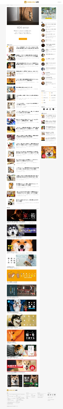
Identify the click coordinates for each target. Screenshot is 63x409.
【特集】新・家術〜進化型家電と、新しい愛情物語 (20, 399)
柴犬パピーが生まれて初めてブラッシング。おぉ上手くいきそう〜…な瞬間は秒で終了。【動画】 (27, 120)
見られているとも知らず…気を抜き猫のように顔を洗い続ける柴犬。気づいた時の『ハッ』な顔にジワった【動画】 (27, 152)
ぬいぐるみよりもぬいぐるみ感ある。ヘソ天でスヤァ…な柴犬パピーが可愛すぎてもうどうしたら (27, 160)
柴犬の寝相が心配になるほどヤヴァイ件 (24, 87)
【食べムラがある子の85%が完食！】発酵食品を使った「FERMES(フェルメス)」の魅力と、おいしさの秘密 (27, 192)
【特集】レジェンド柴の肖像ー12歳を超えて (11, 399)
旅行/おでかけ (44, 97)
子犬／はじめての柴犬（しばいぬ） (11, 397)
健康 (43, 100)
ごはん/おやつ (52, 97)
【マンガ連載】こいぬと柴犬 (20, 397)
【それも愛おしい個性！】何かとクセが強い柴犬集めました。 (27, 96)
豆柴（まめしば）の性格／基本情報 (20, 395)
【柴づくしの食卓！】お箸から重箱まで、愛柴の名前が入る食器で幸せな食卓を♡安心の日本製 (27, 136)
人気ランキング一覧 (53, 143)
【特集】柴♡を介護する (10, 400)
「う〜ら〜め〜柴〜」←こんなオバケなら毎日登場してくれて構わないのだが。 (27, 104)
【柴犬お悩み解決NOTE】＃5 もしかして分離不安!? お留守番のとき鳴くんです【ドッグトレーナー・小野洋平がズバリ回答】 (27, 64)
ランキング (17, 403)
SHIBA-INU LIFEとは (10, 404)
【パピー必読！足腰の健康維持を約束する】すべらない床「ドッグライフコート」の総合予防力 (27, 80)
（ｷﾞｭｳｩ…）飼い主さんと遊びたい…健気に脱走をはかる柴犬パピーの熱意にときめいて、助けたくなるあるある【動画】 (27, 144)
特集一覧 (54, 87)
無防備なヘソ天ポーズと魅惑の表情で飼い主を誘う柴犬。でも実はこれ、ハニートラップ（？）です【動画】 (27, 56)
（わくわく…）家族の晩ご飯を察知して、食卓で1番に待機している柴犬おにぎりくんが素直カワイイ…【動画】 (27, 128)
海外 (51, 93)
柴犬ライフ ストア (18, 396)
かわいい (43, 93)
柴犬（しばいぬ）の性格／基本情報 (11, 395)
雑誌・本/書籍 (52, 95)
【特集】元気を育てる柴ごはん (11, 402)
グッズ (43, 95)
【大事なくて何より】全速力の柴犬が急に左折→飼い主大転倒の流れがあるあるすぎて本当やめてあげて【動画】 (27, 176)
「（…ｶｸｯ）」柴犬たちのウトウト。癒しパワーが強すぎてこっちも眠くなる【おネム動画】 (27, 112)
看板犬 (43, 102)
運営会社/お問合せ (40, 397)
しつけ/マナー (52, 100)
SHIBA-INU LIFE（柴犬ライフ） (12, 406)
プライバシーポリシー (41, 396)
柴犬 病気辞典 (18, 402)
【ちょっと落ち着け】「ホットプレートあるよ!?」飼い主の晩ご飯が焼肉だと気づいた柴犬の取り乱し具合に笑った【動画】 (27, 48)
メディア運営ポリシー (41, 395)
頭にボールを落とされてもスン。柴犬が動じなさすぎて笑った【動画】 (27, 200)
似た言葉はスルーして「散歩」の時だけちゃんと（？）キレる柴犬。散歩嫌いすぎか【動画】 (27, 184)
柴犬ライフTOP (50, 397)
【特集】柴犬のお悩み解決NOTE (19, 401)
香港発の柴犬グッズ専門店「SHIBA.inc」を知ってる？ (27, 71)
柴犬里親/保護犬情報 (10, 403)
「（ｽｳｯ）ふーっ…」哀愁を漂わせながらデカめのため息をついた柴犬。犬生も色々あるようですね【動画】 (27, 168)
